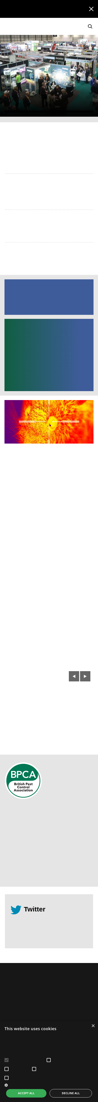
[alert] (49, 1061)
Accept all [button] (26, 1093)
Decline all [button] (71, 1093)
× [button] (93, 1026)
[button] (49, 1084)
